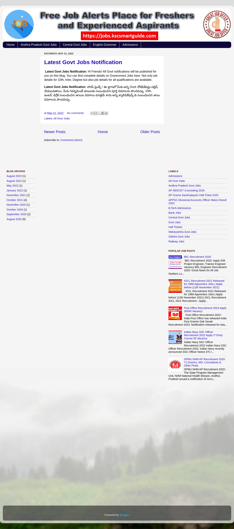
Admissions (130, 44)
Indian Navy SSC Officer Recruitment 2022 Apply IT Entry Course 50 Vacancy (203, 335)
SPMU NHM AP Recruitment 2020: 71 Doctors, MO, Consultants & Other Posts (205, 362)
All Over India (62, 118)
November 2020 (16, 204)
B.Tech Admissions (179, 208)
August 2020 (14, 219)
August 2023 (14, 176)
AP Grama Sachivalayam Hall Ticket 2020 (193, 195)
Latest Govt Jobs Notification (83, 62)
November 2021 (16, 195)
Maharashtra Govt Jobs (182, 231)
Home (11, 44)
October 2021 (15, 200)
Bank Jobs (174, 212)
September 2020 (16, 214)
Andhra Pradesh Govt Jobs (39, 44)
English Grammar (104, 44)
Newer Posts (54, 132)
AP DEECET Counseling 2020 (186, 190)
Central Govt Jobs (75, 44)
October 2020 (15, 209)
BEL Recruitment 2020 (197, 256)
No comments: (76, 113)
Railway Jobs (176, 241)
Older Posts (150, 132)
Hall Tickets (175, 227)
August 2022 (14, 180)
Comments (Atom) (71, 140)
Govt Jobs (174, 222)
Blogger (124, 514)
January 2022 (15, 190)
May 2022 (12, 185)
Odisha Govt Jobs (179, 236)
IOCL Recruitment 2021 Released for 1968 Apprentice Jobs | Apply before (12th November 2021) (204, 284)
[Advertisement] (22, 107)
